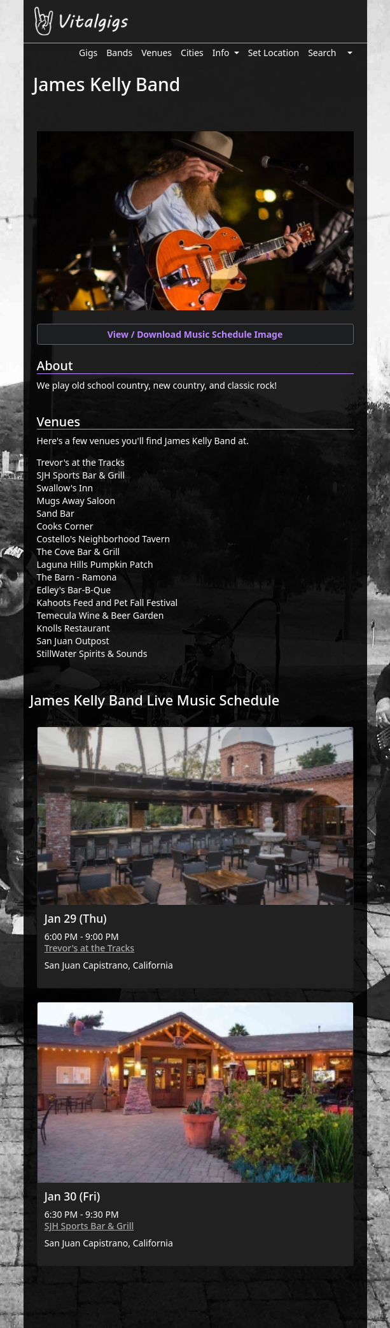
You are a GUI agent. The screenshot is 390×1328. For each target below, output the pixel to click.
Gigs (88, 53)
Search (322, 53)
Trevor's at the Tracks (89, 948)
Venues (156, 53)
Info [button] (222, 53)
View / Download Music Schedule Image (195, 334)
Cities (192, 53)
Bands (119, 53)
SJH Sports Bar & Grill (89, 1226)
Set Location (273, 53)
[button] (348, 52)
